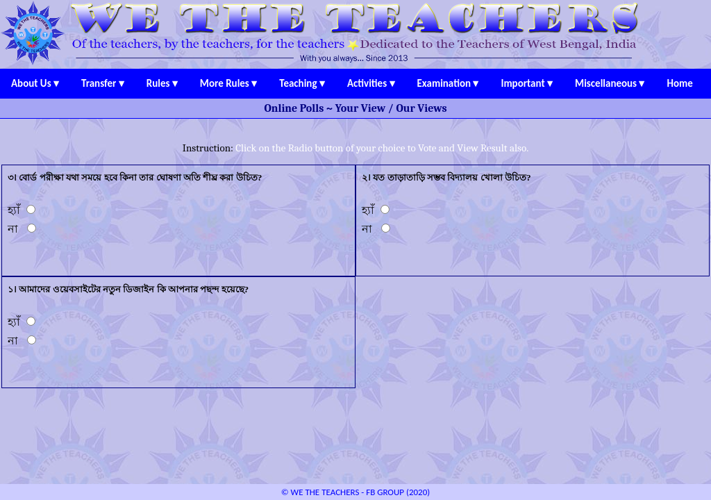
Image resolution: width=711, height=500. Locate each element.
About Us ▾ (35, 83)
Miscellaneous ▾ (609, 83)
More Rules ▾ (228, 83)
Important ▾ (527, 83)
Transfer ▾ (102, 83)
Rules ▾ (162, 83)
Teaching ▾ (302, 83)
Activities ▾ (371, 83)
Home (680, 83)
